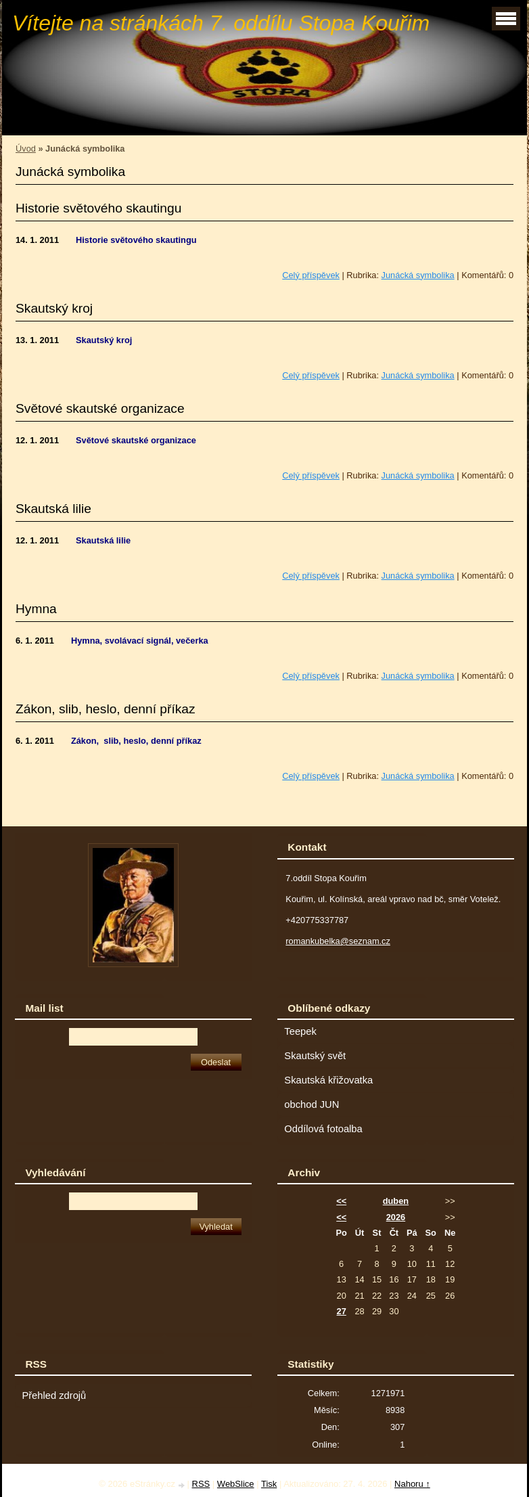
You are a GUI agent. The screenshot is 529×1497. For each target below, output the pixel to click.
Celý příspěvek (311, 275)
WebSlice (235, 1484)
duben (396, 1201)
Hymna (36, 609)
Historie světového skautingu (98, 208)
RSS (201, 1484)
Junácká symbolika (418, 275)
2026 (395, 1217)
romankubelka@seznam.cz (337, 941)
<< (341, 1201)
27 (341, 1311)
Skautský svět (315, 1055)
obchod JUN (311, 1104)
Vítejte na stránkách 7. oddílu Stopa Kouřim (221, 23)
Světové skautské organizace (100, 408)
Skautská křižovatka (328, 1080)
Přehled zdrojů (54, 1395)
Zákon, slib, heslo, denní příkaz (106, 709)
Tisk (269, 1484)
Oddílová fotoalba (323, 1128)
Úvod (26, 148)
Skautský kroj (54, 308)
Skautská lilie (53, 508)
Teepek (300, 1031)
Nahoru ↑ (412, 1484)
